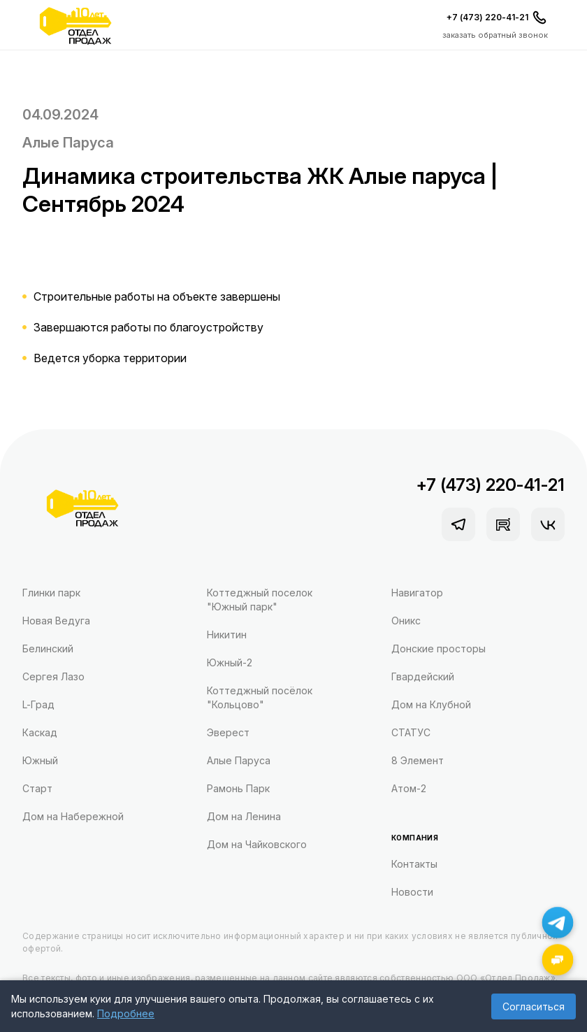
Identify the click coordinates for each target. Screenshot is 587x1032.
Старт (37, 788)
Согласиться (533, 1006)
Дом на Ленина (244, 816)
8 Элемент (417, 760)
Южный (40, 760)
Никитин (227, 634)
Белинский (47, 648)
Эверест (228, 732)
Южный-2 (229, 662)
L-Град (38, 704)
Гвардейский (422, 676)
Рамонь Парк (238, 788)
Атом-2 (408, 788)
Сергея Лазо (53, 676)
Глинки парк (51, 593)
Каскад (39, 732)
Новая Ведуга (56, 620)
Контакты (414, 864)
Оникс (406, 620)
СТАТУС (410, 732)
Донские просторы (438, 648)
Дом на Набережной (73, 816)
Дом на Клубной (431, 704)
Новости (412, 892)
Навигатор (417, 593)
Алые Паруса (68, 142)
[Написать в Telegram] (558, 922)
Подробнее (125, 1013)
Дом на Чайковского (257, 844)
